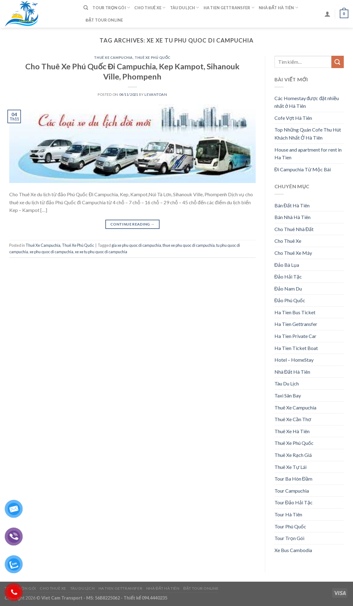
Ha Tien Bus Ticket (294, 312)
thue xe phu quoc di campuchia (189, 245)
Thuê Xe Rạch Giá (293, 455)
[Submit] (337, 62)
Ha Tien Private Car (295, 336)
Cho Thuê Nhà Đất (294, 229)
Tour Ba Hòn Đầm (293, 479)
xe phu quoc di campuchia (51, 251)
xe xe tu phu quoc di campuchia (101, 251)
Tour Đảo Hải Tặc (293, 502)
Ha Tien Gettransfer (229, 7)
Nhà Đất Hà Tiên (278, 7)
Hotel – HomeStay (294, 360)
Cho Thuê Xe (149, 7)
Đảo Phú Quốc (290, 300)
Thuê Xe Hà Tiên (292, 431)
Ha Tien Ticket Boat (296, 348)
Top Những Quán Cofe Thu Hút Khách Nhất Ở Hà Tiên (307, 133)
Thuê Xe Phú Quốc (153, 57)
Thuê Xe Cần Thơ (292, 419)
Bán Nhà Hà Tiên (292, 217)
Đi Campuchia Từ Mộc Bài (302, 169)
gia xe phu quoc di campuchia (136, 245)
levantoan (155, 94)
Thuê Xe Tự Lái (290, 467)
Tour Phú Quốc (290, 526)
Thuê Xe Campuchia (113, 57)
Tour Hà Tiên (288, 514)
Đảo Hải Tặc (288, 276)
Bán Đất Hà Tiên (292, 205)
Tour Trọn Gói (111, 7)
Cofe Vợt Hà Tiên (293, 118)
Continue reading (132, 224)
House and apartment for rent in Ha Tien (308, 154)
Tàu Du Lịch (184, 7)
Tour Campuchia (291, 491)
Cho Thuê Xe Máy (293, 253)
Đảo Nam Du (288, 288)
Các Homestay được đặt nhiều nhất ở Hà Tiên (306, 102)
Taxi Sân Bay (287, 395)
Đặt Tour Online (104, 20)
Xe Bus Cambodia (293, 550)
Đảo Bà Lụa (286, 265)
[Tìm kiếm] (85, 8)
